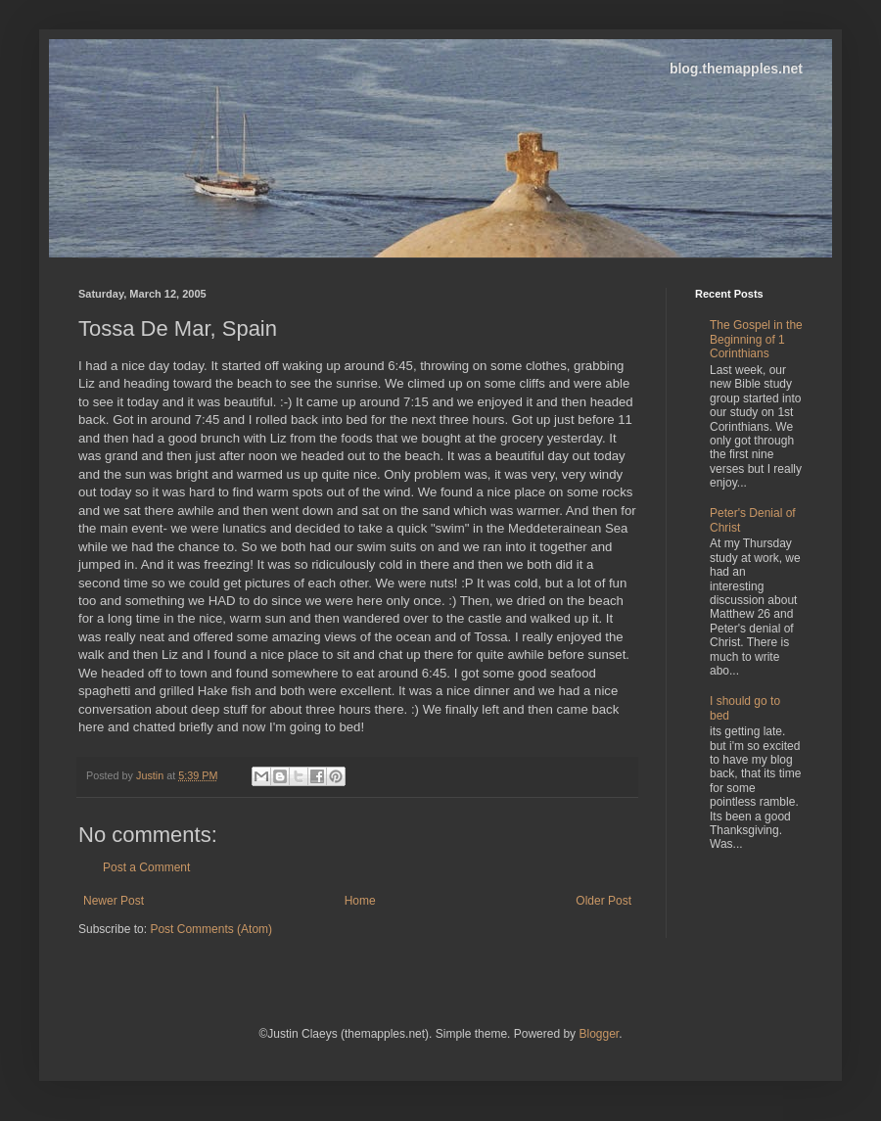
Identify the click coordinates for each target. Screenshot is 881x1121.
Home (360, 901)
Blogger (599, 1034)
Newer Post (113, 901)
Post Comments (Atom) (211, 929)
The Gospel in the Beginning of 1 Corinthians (756, 339)
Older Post (603, 901)
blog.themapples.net (736, 68)
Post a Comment (146, 867)
